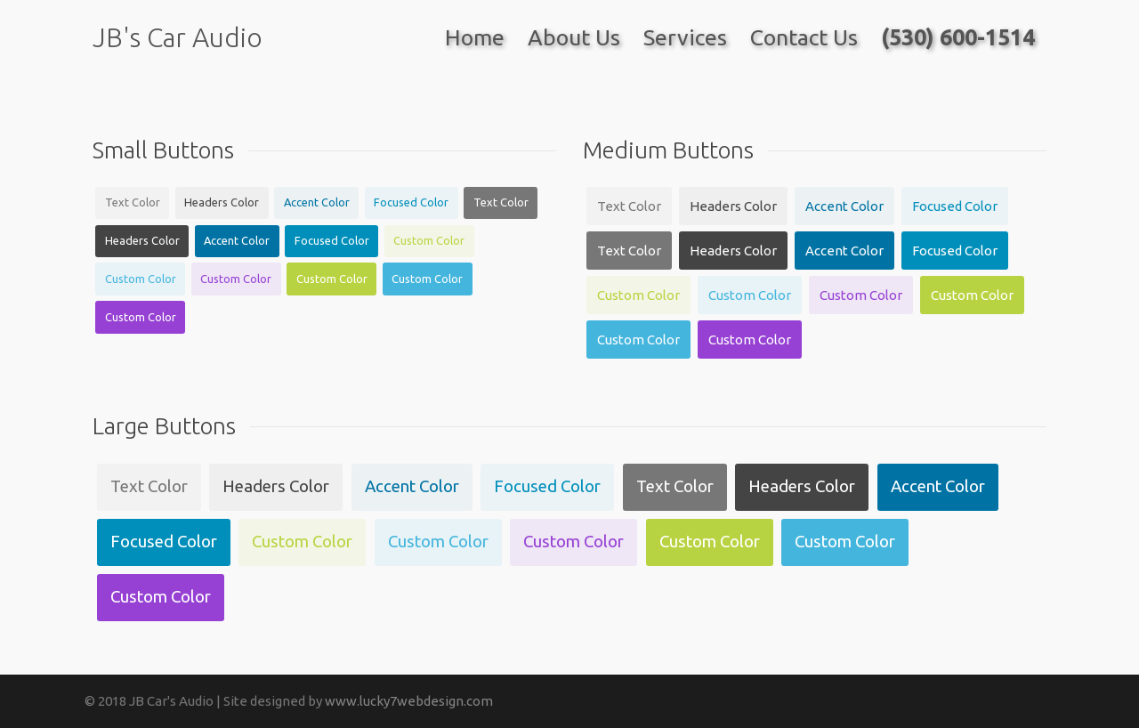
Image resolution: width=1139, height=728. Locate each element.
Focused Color (411, 202)
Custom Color (428, 240)
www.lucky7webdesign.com (409, 700)
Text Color (132, 202)
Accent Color (317, 202)
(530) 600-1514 (958, 37)
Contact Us (804, 37)
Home (475, 37)
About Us (574, 37)
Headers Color (221, 202)
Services (685, 37)
